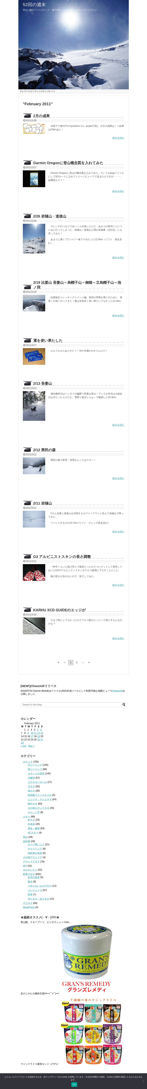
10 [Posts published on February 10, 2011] (32, 733)
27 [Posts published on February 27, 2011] (41, 739)
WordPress (29, 907)
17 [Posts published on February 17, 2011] (32, 736)
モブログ (28, 903)
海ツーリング (35, 769)
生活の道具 (34, 877)
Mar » (31, 746)
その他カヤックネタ (38, 808)
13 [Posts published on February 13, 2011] (41, 733)
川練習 (31, 778)
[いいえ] (143, 1081)
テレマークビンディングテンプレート (37, 91)
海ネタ (31, 790)
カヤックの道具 (36, 773)
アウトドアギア (31, 861)
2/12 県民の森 (44, 450)
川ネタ (31, 786)
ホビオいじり (30, 870)
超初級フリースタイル (40, 795)
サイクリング (35, 848)
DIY (25, 866)
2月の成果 (41, 116)
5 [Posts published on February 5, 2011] (38, 730)
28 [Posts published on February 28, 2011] (22, 743)
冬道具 (31, 824)
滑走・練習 (34, 828)
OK (74, 1085)
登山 (25, 837)
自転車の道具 (35, 853)
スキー (26, 816)
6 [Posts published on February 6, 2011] (41, 730)
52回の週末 (34, 4)
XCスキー (33, 832)
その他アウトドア (32, 857)
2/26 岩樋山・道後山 (49, 216)
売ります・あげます (38, 899)
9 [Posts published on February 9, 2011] (28, 733)
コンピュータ (35, 890)
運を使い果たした (48, 340)
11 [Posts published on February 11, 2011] (35, 733)
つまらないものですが (40, 886)
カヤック (28, 761)
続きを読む (118, 138)
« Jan (23, 746)
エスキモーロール (37, 782)
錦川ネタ (32, 803)
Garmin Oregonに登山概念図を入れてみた (68, 163)
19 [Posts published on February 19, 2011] (38, 736)
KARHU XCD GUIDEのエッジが (59, 610)
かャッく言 (34, 812)
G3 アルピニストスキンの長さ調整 (62, 557)
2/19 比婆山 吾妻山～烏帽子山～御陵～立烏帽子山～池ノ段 (77, 284)
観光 (30, 881)
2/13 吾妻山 (42, 383)
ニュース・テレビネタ (40, 799)
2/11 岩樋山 (42, 503)
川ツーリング (35, 765)
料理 (30, 894)
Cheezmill (117, 691)
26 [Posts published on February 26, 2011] (38, 739)
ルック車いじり (36, 844)
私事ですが (29, 874)
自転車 (26, 841)
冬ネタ (31, 819)
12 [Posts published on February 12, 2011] (38, 733)
